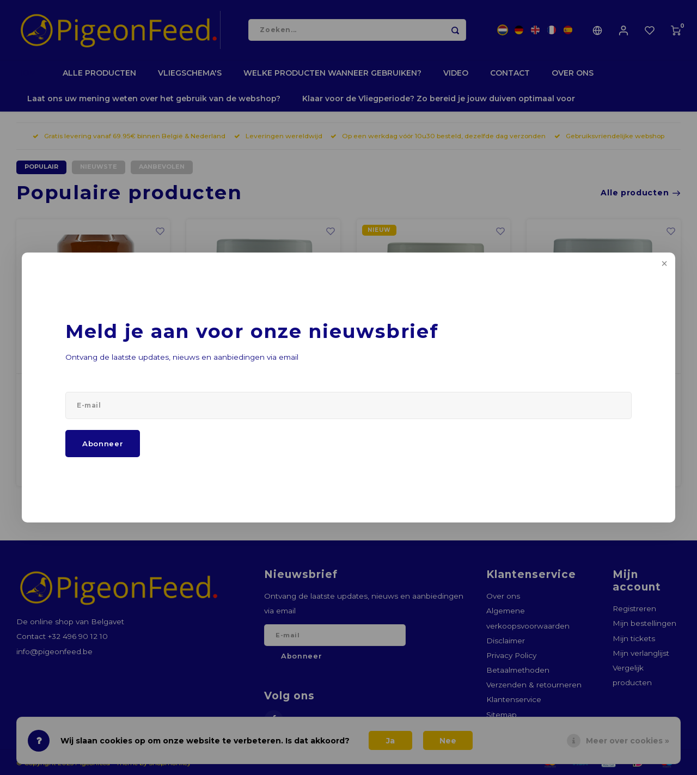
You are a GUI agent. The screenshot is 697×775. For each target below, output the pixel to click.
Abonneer (102, 443)
